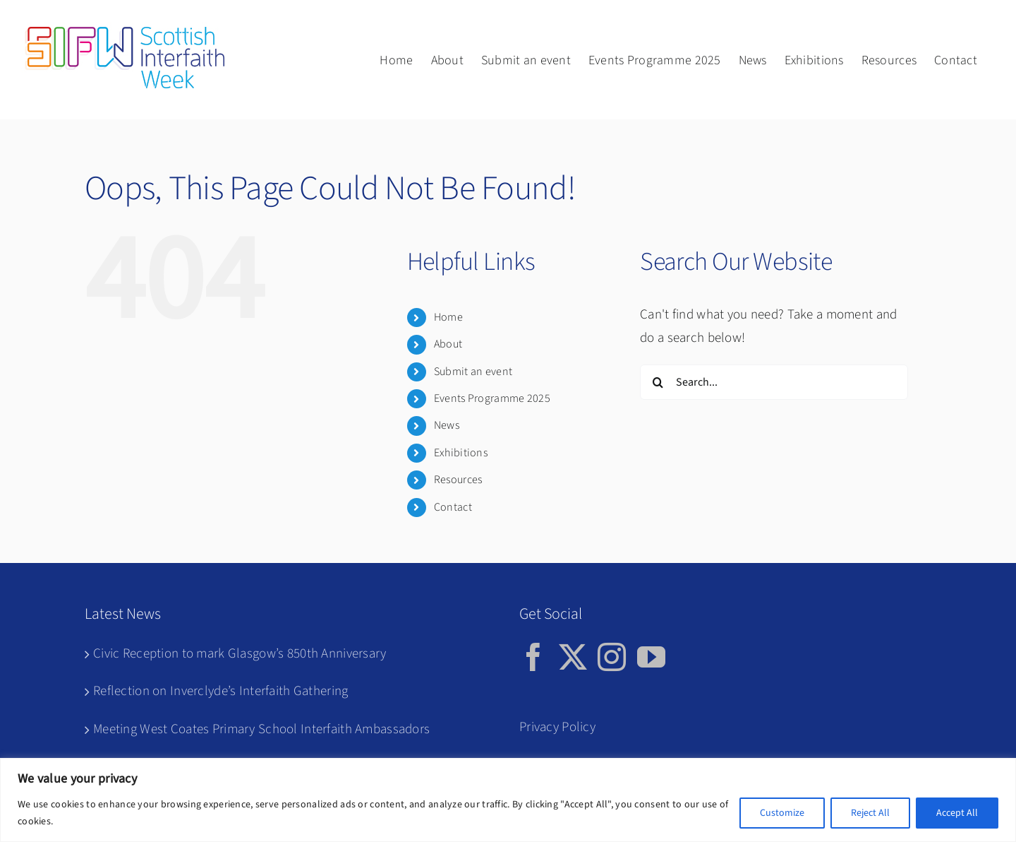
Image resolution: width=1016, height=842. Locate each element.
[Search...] (774, 382)
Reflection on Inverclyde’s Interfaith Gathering (220, 691)
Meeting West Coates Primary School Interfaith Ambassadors (261, 729)
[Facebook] (533, 657)
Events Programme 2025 (492, 398)
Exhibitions (461, 453)
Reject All (870, 813)
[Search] (657, 382)
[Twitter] (573, 657)
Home (448, 317)
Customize (782, 813)
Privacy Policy (557, 727)
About (448, 344)
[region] (508, 800)
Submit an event (473, 371)
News (446, 425)
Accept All (957, 813)
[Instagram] (612, 657)
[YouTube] (651, 657)
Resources (458, 479)
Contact (453, 507)
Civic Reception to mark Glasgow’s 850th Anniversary (240, 653)
